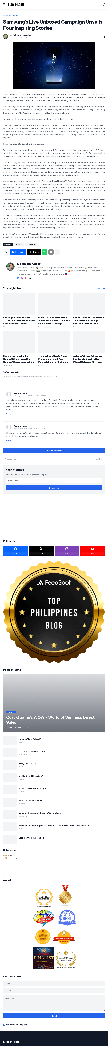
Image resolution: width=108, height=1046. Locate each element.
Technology (30, 245)
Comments (11, 858)
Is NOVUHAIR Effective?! (31, 776)
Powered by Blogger (15, 1024)
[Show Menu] (4, 4)
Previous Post (10, 459)
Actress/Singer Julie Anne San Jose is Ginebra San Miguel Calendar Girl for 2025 (87, 359)
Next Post (99, 459)
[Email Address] (54, 480)
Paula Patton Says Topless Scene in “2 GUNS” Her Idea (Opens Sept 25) (54, 825)
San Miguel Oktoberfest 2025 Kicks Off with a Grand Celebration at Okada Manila (19, 320)
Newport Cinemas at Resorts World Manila (40, 813)
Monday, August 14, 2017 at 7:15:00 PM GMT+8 (30, 429)
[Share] (102, 36)
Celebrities (15, 15)
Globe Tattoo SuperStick (31, 837)
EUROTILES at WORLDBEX (32, 751)
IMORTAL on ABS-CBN (30, 800)
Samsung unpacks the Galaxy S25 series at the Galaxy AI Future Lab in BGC (18, 359)
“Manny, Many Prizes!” (30, 739)
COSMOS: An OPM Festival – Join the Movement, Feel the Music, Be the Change (54, 320)
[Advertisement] (54, 516)
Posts (8, 855)
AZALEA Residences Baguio (33, 788)
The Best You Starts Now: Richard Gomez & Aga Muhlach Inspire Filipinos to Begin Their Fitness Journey (53, 359)
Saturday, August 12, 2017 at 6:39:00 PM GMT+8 (30, 396)
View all (99, 288)
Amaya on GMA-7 (27, 763)
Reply (8, 414)
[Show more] (57, 252)
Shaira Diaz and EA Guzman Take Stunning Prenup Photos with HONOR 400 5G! (88, 320)
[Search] (104, 4)
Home (5, 15)
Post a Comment (54, 450)
